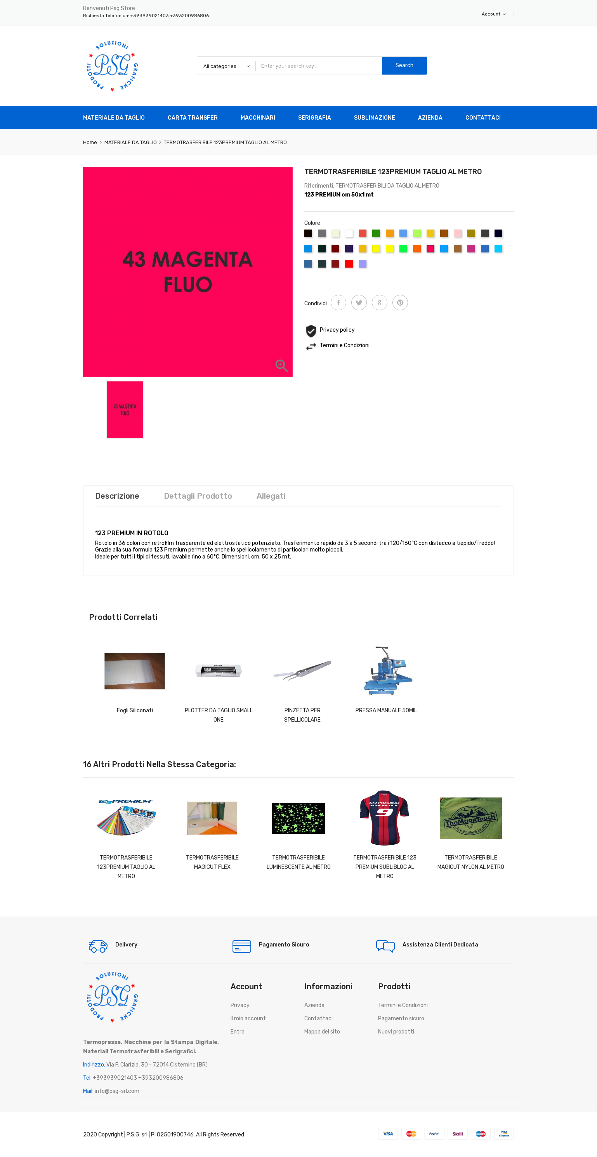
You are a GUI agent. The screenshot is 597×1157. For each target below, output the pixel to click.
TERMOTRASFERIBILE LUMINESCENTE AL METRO (299, 862)
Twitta (359, 302)
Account (494, 14)
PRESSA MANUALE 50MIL (386, 710)
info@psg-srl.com (117, 1091)
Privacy (240, 1005)
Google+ (379, 302)
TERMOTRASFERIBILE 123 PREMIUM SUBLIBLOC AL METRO (385, 867)
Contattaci (318, 1018)
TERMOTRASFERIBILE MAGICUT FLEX (212, 862)
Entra (238, 1031)
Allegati (271, 496)
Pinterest (400, 302)
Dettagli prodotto (198, 496)
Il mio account (248, 1018)
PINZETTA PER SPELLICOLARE (302, 715)
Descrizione (117, 496)
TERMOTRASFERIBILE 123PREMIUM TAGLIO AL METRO (126, 867)
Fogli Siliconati (135, 710)
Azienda (314, 1005)
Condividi (338, 302)
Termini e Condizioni (403, 1005)
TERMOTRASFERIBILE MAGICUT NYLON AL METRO (470, 862)
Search (404, 65)
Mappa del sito (322, 1031)
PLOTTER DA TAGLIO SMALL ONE (219, 715)
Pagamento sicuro (401, 1018)
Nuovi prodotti (396, 1031)
